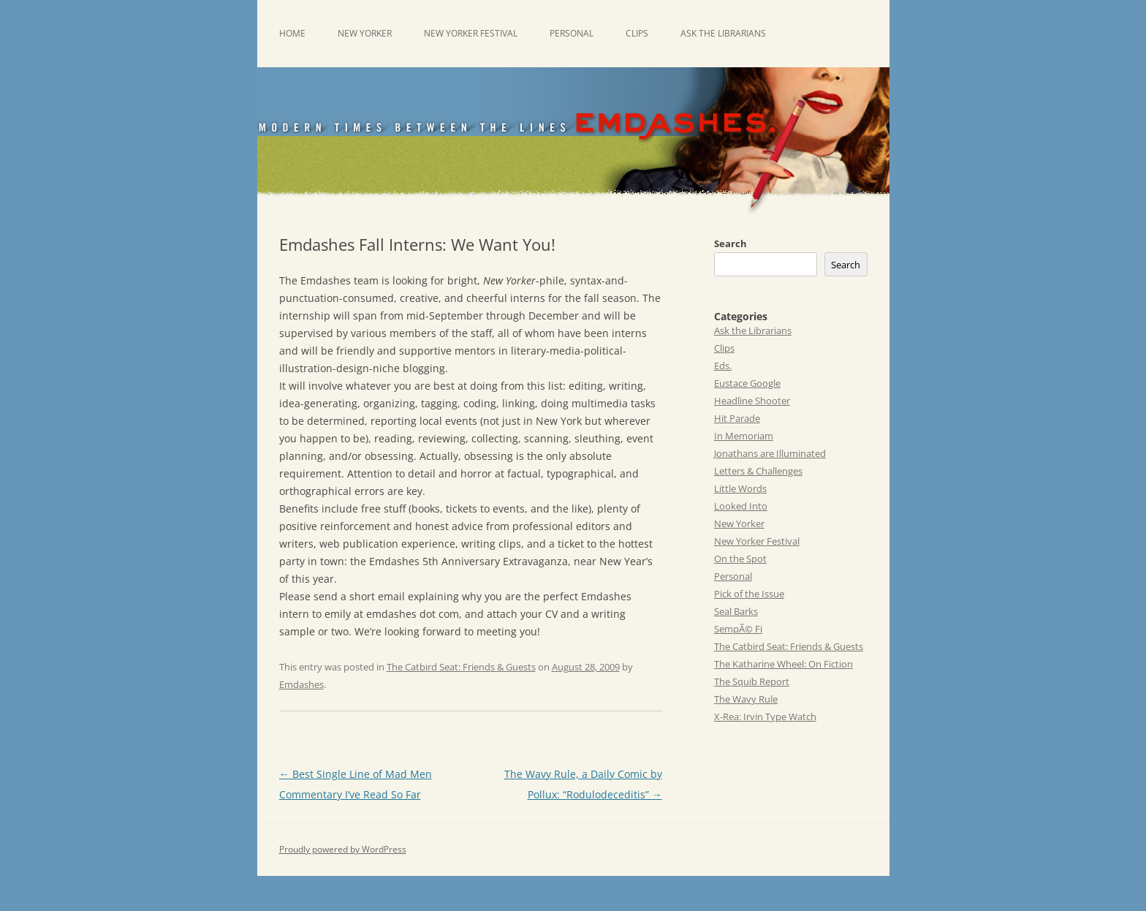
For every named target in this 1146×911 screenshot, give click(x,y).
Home (292, 33)
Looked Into (740, 506)
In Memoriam (743, 435)
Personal (571, 33)
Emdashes (301, 684)
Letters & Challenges (758, 470)
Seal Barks (736, 611)
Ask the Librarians (723, 33)
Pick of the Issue (749, 593)
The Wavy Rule (746, 699)
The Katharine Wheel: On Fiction (783, 663)
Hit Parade (737, 418)
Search (730, 243)
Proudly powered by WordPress (342, 849)
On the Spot (740, 558)
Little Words (740, 488)
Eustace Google (747, 383)
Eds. (723, 365)
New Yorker (365, 33)
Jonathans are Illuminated (770, 453)
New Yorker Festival (470, 33)
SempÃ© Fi (738, 628)
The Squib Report (751, 681)
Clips (637, 33)
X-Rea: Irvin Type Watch (765, 716)
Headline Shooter (752, 400)
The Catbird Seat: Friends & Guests (461, 666)
